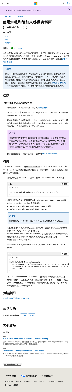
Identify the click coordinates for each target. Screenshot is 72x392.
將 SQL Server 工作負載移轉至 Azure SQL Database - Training (25, 339)
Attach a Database (49, 153)
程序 (6, 36)
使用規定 (52, 381)
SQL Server (19, 17)
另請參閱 (8, 43)
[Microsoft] (36, 3)
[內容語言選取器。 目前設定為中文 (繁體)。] (11, 376)
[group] (38, 264)
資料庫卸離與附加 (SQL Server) (16, 298)
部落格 (26, 381)
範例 (6, 39)
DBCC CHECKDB (59, 83)
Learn (5, 17)
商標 (60, 381)
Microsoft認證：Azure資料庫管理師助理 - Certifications (23, 351)
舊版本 (18, 381)
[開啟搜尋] (63, 3)
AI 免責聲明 (9, 381)
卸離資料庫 (43, 107)
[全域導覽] (2, 3)
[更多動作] (67, 17)
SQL (10, 17)
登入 (68, 3)
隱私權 (42, 381)
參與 (35, 381)
